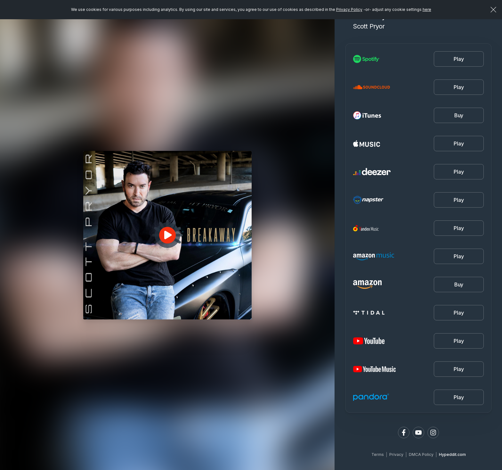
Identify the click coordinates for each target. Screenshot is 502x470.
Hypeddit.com (452, 454)
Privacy (396, 454)
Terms (377, 454)
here (427, 9)
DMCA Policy (421, 454)
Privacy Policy (349, 9)
